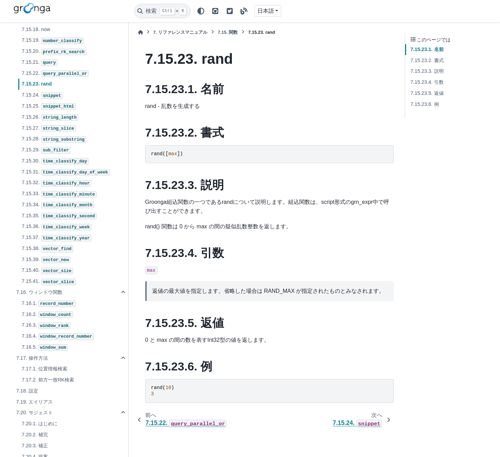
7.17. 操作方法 (32, 358)
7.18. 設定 (27, 391)
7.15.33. (59, 194)
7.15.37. (56, 238)
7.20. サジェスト (34, 412)
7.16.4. (58, 336)
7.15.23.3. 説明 (427, 71)
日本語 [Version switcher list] (265, 11)
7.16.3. (46, 325)
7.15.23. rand (37, 84)
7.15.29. (46, 150)
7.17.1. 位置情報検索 (44, 368)
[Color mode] (201, 11)
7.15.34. (58, 205)
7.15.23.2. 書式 (427, 60)
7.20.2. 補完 (35, 434)
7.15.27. (49, 128)
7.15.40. (47, 270)
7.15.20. (54, 51)
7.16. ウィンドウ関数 (39, 292)
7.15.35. (59, 216)
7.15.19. (53, 40)
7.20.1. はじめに (40, 423)
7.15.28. (54, 139)
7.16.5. (45, 347)
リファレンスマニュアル (180, 32)
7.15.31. (66, 172)
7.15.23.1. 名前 (427, 49)
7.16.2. (47, 314)
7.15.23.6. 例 (425, 104)
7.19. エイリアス (34, 402)
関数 (228, 32)
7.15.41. (49, 281)
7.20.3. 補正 (35, 445)
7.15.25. (49, 106)
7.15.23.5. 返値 (427, 93)
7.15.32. (56, 183)
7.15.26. (50, 117)
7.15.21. (40, 62)
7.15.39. (46, 260)
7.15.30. (55, 161)
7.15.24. (42, 95)
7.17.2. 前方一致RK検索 (48, 380)
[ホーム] (140, 32)
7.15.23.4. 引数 (427, 82)
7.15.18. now (36, 29)
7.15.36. (56, 226)
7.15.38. (47, 249)
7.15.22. (55, 73)
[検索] (162, 11)
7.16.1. (49, 303)
